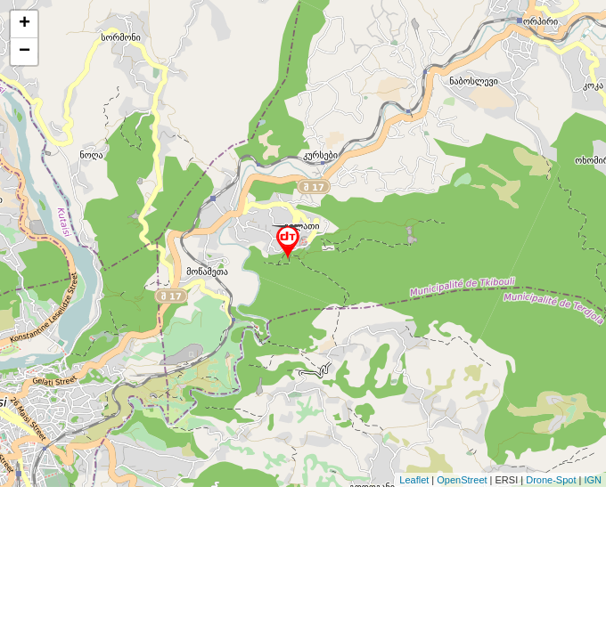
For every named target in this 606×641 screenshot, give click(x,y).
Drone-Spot (551, 480)
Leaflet (414, 480)
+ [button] (24, 24)
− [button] (24, 51)
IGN (593, 480)
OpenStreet (462, 480)
